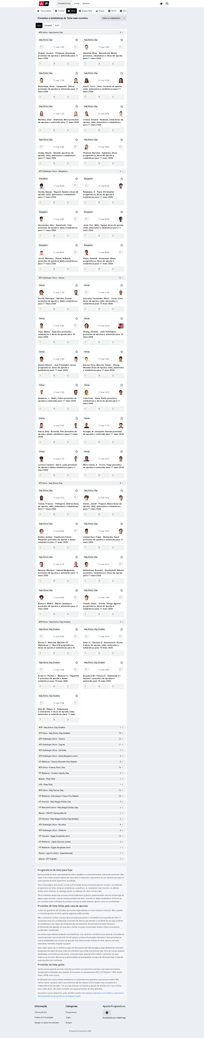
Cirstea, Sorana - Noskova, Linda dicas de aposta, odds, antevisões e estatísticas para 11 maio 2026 (103, 122)
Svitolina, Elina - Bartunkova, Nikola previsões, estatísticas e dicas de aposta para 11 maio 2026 (102, 56)
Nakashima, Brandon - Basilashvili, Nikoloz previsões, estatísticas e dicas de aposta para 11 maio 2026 (103, 573)
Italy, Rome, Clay (45, 40)
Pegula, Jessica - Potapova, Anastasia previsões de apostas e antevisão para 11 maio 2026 (58, 56)
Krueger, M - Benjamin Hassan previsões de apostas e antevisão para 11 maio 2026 (103, 432)
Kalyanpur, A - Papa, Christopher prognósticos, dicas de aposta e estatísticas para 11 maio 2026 (98, 194)
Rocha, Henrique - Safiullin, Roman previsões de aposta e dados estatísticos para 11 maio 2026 (57, 301)
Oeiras (41, 285)
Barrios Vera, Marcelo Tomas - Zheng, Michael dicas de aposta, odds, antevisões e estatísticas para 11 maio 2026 (103, 367)
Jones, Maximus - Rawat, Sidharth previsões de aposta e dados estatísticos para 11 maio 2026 (57, 261)
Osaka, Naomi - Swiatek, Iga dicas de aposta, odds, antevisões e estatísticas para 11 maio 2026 (56, 155)
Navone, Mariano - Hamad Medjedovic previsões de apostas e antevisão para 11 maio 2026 (58, 573)
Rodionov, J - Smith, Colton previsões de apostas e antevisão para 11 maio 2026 (57, 399)
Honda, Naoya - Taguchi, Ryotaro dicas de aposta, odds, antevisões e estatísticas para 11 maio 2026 (58, 194)
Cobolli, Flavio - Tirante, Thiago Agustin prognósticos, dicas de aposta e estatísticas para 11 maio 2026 (102, 606)
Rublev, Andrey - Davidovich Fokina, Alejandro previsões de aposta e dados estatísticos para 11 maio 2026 (56, 539)
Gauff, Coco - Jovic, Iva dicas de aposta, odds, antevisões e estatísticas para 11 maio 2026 (102, 89)
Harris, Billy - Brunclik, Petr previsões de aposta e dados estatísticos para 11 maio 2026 (58, 434)
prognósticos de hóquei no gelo (67, 996)
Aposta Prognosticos (114, 1006)
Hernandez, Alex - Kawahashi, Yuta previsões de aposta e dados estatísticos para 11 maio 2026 (57, 228)
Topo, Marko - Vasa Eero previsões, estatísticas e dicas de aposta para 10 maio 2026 (56, 334)
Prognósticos (64, 4)
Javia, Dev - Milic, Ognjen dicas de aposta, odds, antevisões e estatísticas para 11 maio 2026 (103, 228)
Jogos (76, 4)
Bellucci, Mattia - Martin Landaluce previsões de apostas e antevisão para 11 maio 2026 (58, 606)
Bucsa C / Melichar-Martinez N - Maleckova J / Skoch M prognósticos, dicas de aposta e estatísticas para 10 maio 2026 (56, 645)
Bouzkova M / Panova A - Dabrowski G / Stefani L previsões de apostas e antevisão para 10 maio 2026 (102, 678)
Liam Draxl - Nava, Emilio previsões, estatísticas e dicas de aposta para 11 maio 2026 (101, 401)
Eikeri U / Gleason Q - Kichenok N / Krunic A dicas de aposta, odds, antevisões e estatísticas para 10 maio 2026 (103, 645)
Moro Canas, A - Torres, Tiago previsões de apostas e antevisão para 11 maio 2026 (103, 466)
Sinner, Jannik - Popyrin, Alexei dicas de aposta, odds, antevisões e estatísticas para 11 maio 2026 (102, 506)
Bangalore (43, 179)
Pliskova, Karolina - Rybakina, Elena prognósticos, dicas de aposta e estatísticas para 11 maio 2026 (100, 155)
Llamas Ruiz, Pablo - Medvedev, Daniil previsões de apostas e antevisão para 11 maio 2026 (103, 539)
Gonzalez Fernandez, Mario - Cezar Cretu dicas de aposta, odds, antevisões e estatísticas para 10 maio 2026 (103, 301)
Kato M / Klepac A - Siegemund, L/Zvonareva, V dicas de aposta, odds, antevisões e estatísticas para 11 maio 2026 (56, 712)
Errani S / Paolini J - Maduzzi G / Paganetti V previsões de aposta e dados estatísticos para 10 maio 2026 (58, 678)
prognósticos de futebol (102, 993)
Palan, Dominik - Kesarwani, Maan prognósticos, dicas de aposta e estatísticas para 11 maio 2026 (99, 261)
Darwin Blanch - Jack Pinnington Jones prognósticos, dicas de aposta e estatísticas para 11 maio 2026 (57, 367)
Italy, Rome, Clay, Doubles (49, 629)
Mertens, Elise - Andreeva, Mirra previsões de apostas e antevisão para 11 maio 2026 (58, 121)
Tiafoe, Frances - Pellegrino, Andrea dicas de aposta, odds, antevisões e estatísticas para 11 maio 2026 (58, 506)
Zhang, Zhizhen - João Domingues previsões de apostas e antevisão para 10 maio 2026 (103, 334)
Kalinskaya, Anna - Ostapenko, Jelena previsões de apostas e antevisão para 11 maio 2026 (58, 89)
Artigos (86, 4)
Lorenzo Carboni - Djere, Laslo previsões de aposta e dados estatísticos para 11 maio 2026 (57, 467)
